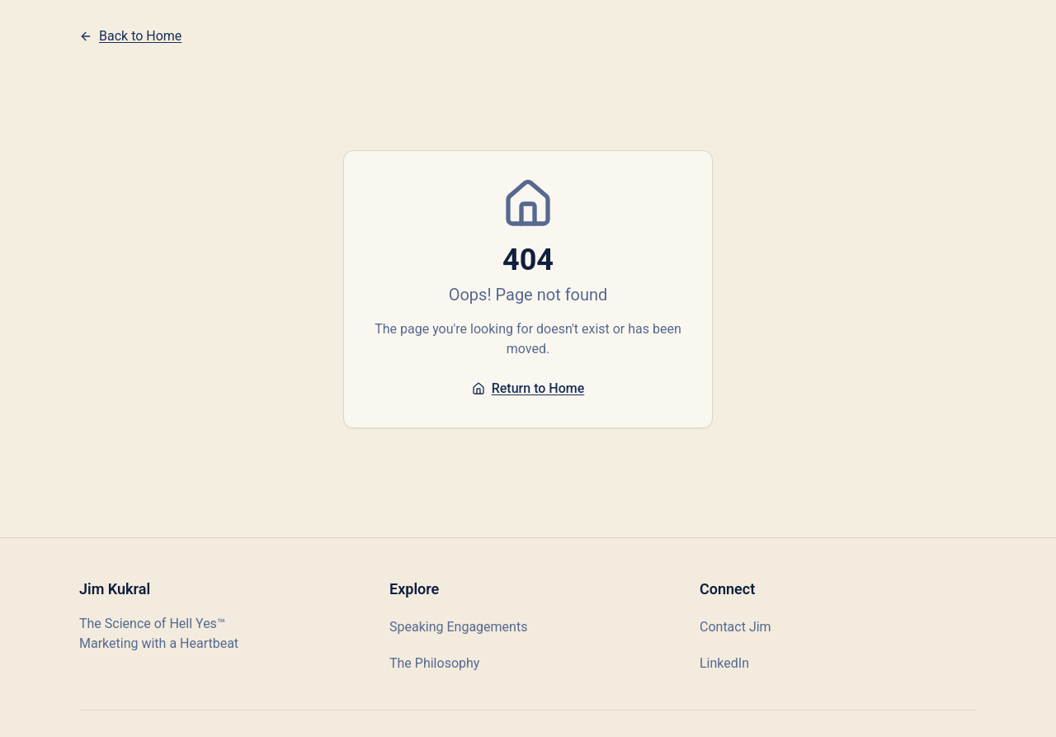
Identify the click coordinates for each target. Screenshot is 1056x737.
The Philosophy (434, 663)
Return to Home (528, 388)
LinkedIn (724, 663)
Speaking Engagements (458, 627)
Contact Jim (735, 627)
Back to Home (130, 36)
